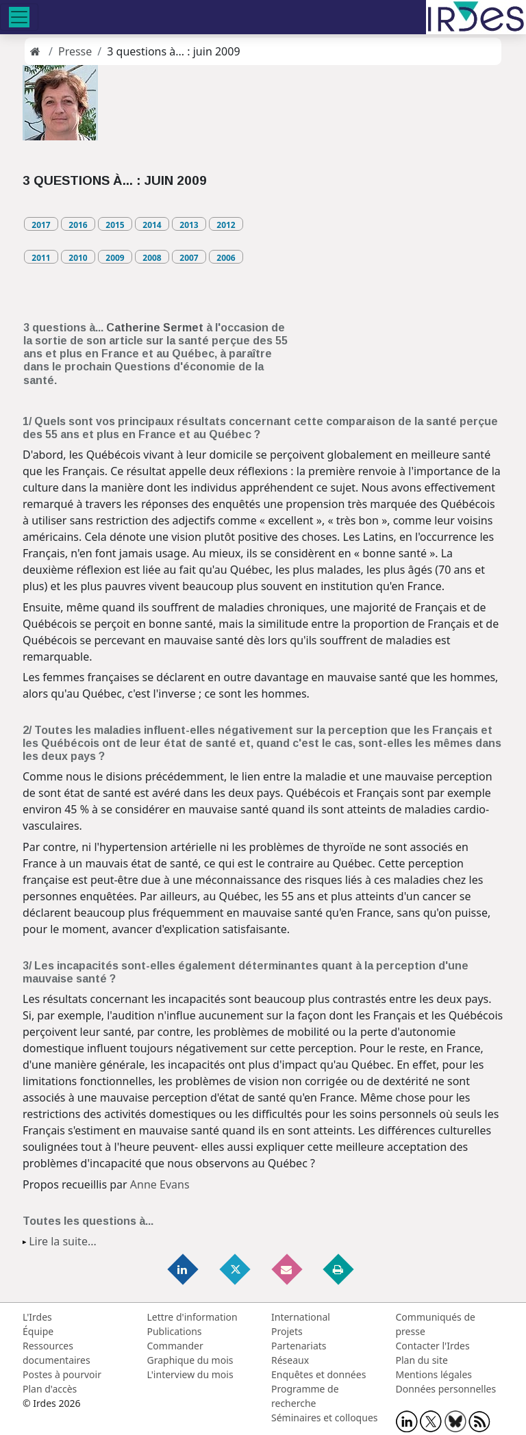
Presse (75, 51)
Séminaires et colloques (324, 1417)
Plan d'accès (50, 1388)
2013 (188, 225)
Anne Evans (160, 1184)
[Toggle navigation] (19, 17)
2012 (225, 225)
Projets (287, 1331)
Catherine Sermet (154, 327)
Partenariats (299, 1345)
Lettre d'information (192, 1316)
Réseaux (290, 1360)
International (300, 1316)
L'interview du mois (190, 1374)
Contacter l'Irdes (433, 1345)
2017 (41, 225)
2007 (188, 258)
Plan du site (422, 1360)
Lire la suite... (63, 1241)
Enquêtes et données (318, 1374)
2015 (114, 225)
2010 (77, 258)
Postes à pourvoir (62, 1374)
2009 (114, 258)
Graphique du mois (190, 1360)
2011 (41, 258)
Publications (174, 1331)
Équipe (38, 1331)
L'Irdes (37, 1316)
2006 (225, 258)
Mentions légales (434, 1374)
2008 (151, 258)
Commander (175, 1345)
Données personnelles (446, 1388)
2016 (77, 225)
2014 (151, 225)
